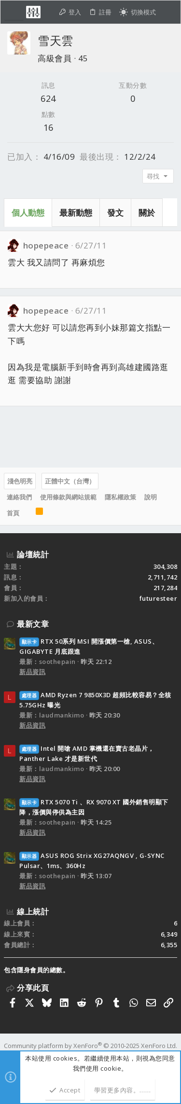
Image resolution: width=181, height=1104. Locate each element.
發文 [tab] (115, 212)
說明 (150, 497)
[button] (14, 12)
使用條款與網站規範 (68, 497)
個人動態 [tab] (28, 212)
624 (48, 98)
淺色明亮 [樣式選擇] (19, 481)
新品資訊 (32, 671)
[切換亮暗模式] (137, 12)
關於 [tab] (147, 212)
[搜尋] (168, 12)
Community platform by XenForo (90, 1045)
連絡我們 (19, 497)
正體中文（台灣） (70, 481)
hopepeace (46, 245)
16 (48, 127)
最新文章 (33, 624)
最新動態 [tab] (75, 212)
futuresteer (158, 598)
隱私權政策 (120, 497)
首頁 (13, 513)
